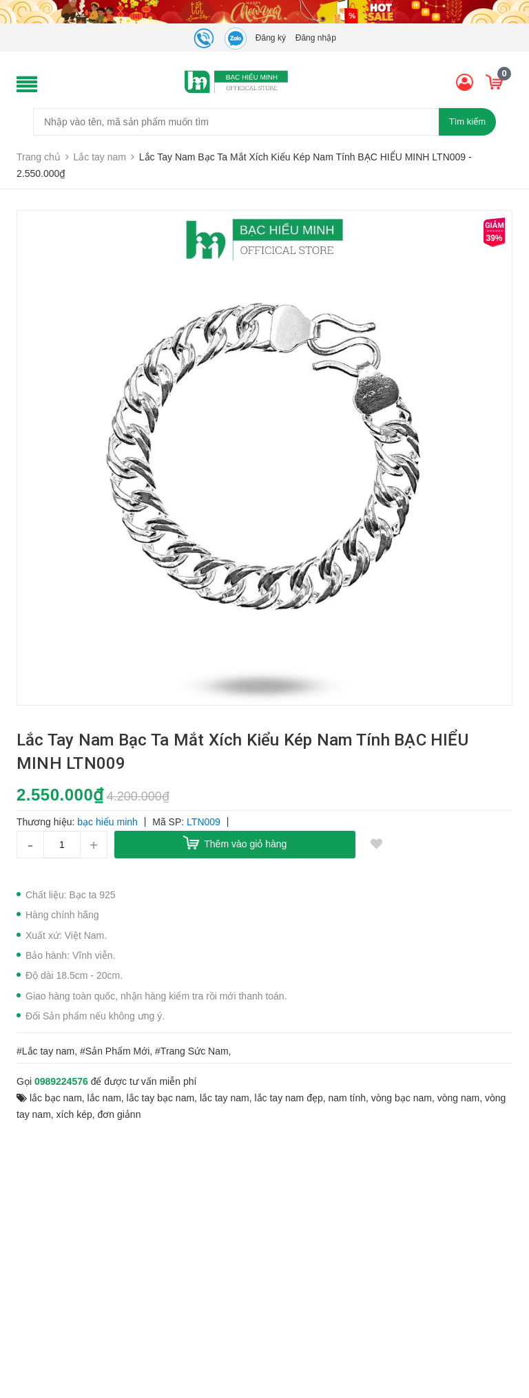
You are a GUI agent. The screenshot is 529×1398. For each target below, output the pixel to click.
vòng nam (458, 1097)
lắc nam (104, 1097)
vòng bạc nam (401, 1097)
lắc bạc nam (56, 1097)
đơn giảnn (119, 1114)
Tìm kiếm (467, 121)
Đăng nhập (315, 38)
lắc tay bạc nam (160, 1097)
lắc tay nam (224, 1097)
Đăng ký (271, 38)
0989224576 (61, 1081)
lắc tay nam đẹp (288, 1097)
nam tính (347, 1097)
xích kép (74, 1114)
